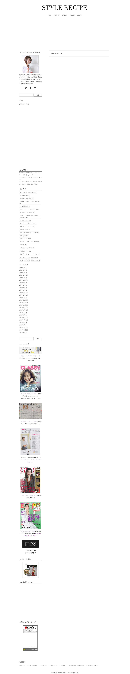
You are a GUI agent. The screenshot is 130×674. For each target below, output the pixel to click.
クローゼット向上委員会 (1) (27, 212)
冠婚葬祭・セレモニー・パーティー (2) (30, 254)
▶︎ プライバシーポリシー (92, 665)
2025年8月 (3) (23, 270)
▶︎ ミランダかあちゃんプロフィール (48, 665)
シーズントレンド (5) (25, 220)
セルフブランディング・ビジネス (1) (29, 232)
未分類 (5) (27, 260)
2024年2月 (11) (23, 295)
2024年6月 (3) (23, 287)
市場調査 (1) (34, 257)
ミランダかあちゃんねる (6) (27, 248)
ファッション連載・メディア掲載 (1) (29, 241)
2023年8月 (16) (23, 310)
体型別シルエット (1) (25, 251)
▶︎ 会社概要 (62, 665)
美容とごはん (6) (35, 260)
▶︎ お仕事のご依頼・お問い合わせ (76, 665)
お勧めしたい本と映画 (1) (26, 198)
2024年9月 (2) (23, 282)
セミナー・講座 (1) (25, 229)
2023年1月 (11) (23, 327)
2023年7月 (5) (23, 312)
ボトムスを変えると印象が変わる (28, 184)
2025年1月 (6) (23, 277)
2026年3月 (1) (23, 267)
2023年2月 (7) (23, 325)
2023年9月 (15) (23, 307)
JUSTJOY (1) (23, 192)
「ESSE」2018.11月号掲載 (27, 531)
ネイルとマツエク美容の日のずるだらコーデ (30, 178)
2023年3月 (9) (23, 322)
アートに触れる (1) (25, 206)
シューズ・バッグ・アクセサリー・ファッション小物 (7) (30, 216)
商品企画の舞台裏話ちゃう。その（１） (30, 172)
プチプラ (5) (23, 245)
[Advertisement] (65, 34)
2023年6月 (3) (23, 315)
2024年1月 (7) (23, 297)
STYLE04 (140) (32, 192)
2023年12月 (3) (23, 300)
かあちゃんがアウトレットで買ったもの (30, 181)
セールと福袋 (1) (24, 235)
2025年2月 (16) (23, 275)
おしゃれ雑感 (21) (24, 195)
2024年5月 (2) (23, 290)
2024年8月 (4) (23, 285)
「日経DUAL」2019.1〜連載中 (28, 356)
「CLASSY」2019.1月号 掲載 (28, 394)
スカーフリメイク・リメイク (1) (28, 223)
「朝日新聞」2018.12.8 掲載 (27, 421)
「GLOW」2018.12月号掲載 (27, 495)
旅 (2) (21, 260)
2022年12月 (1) (23, 330)
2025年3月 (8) (23, 272)
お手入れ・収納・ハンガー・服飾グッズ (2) (30, 202)
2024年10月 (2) (23, 280)
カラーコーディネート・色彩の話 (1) (29, 209)
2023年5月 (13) (23, 317)
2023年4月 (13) (23, 320)
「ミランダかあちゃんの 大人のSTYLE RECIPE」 (30, 460)
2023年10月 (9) (23, 305)
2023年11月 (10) (24, 302)
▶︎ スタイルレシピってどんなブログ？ (28, 665)
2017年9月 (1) (23, 332)
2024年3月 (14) (23, 292)
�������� (33, 646)
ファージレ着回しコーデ (26, 175)
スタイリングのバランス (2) (27, 226)
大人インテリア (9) (25, 257)
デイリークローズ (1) (25, 238)
